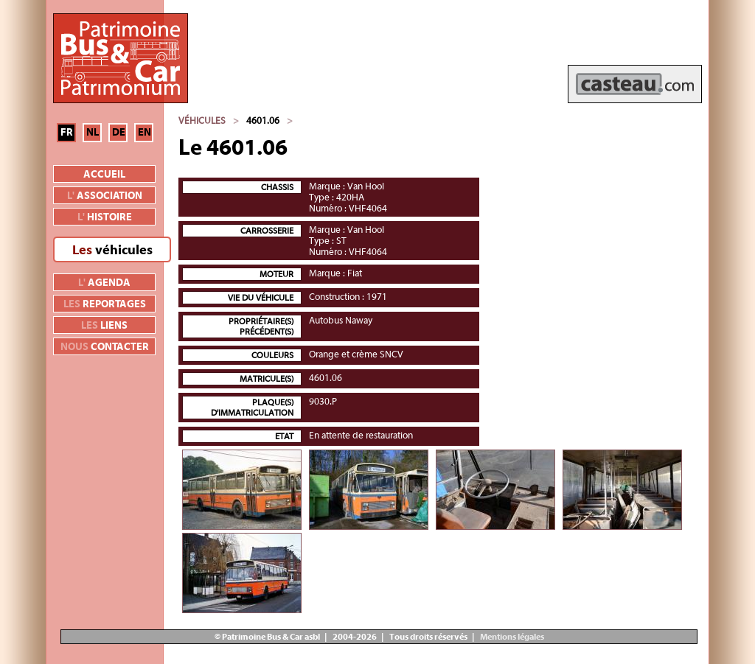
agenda (104, 283)
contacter (104, 347)
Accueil (104, 175)
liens (104, 326)
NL (92, 133)
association (104, 196)
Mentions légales (511, 637)
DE (119, 133)
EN (144, 133)
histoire (104, 217)
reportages (104, 304)
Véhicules (202, 120)
